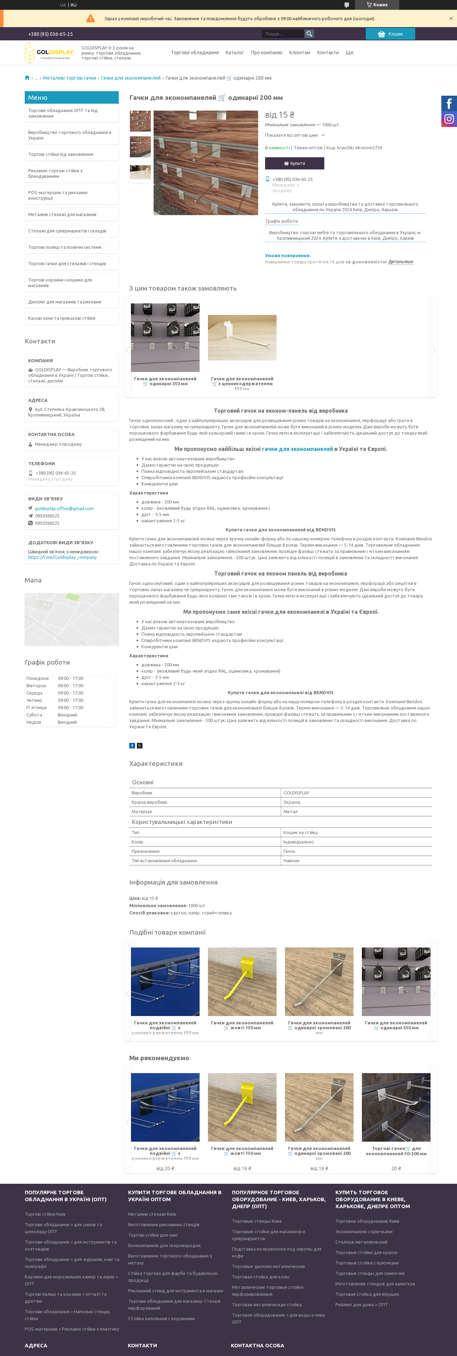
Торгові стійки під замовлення (60, 154)
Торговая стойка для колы (260, 1276)
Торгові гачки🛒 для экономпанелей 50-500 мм (396, 1151)
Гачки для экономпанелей (131, 78)
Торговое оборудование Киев (367, 1221)
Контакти (328, 52)
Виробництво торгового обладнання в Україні (69, 135)
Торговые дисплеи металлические (268, 1266)
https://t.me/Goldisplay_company (62, 557)
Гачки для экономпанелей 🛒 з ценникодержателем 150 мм (242, 383)
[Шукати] (309, 34)
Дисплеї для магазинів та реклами (64, 301)
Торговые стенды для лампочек (370, 1273)
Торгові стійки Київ (45, 1214)
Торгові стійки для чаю (153, 1234)
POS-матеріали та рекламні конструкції (57, 195)
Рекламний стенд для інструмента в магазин (175, 1290)
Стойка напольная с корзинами (161, 1318)
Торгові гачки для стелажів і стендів (67, 263)
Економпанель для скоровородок (164, 1245)
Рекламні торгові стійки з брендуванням (55, 173)
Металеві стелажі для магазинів (62, 214)
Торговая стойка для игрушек (367, 1294)
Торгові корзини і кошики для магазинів (60, 282)
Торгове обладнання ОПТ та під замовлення (63, 113)
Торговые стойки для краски (366, 1252)
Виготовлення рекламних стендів (164, 1224)
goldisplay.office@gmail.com (64, 508)
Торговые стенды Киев (257, 1221)
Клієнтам (299, 52)
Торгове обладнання (195, 52)
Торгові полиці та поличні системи (64, 247)
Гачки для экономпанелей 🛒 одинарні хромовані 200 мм (319, 1027)
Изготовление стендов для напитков (375, 1283)
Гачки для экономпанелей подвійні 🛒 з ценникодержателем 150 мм (165, 1027)
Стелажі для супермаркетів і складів (67, 230)
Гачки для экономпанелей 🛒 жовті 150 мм (242, 1025)
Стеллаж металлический (361, 1241)
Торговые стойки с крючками (367, 1262)
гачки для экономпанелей (297, 449)
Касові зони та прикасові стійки (61, 318)
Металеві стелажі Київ (152, 1214)
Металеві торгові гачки (69, 78)
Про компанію (266, 52)
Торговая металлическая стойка (267, 1304)
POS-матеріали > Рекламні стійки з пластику (72, 1328)
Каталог (235, 52)
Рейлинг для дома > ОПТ (361, 1304)
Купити (298, 163)
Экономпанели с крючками (364, 1231)
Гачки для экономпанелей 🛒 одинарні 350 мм (165, 381)
